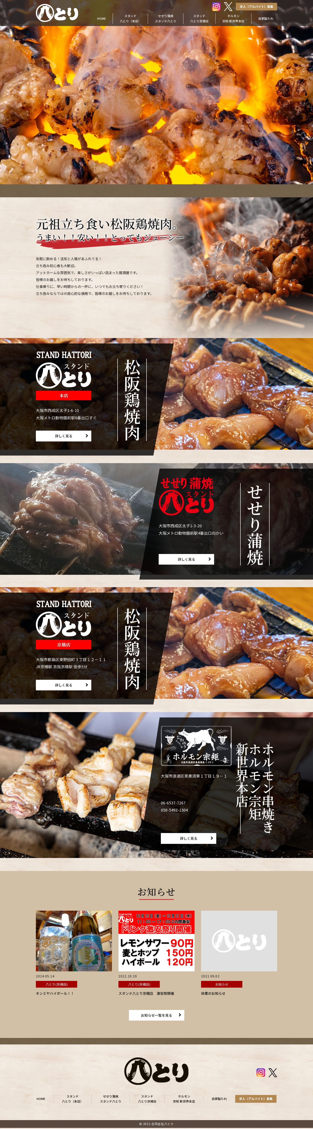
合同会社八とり (162, 1125)
